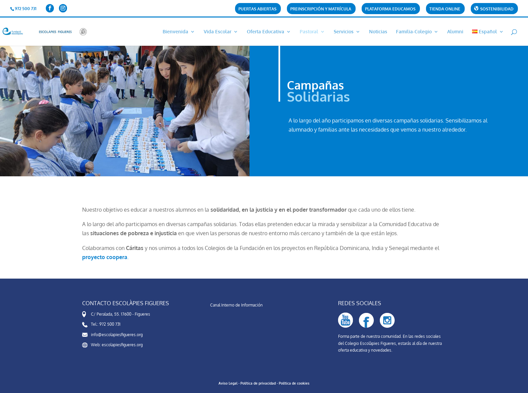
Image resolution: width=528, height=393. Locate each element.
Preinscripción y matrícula (320, 9)
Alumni (455, 31)
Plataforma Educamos (390, 9)
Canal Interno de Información (236, 305)
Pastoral (309, 31)
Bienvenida (175, 31)
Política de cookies (294, 383)
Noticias (378, 31)
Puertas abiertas (257, 9)
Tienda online (444, 9)
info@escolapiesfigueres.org (117, 334)
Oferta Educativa (265, 31)
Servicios (344, 31)
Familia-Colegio (414, 31)
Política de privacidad (258, 383)
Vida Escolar (217, 31)
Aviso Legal (228, 383)
